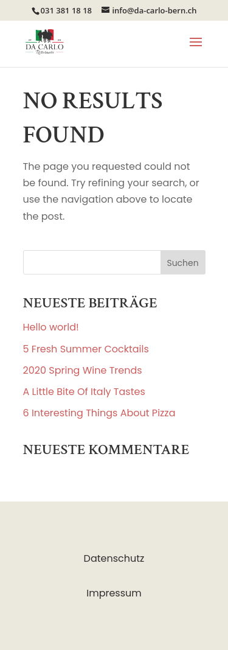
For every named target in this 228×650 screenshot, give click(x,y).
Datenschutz (114, 558)
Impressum (114, 593)
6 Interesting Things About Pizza (99, 413)
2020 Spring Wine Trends (82, 370)
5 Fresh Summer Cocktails (86, 349)
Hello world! (51, 327)
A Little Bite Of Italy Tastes (84, 392)
